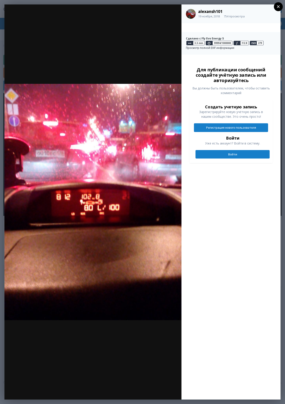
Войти (232, 154)
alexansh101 (210, 11)
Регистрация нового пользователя (231, 128)
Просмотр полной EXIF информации (210, 48)
